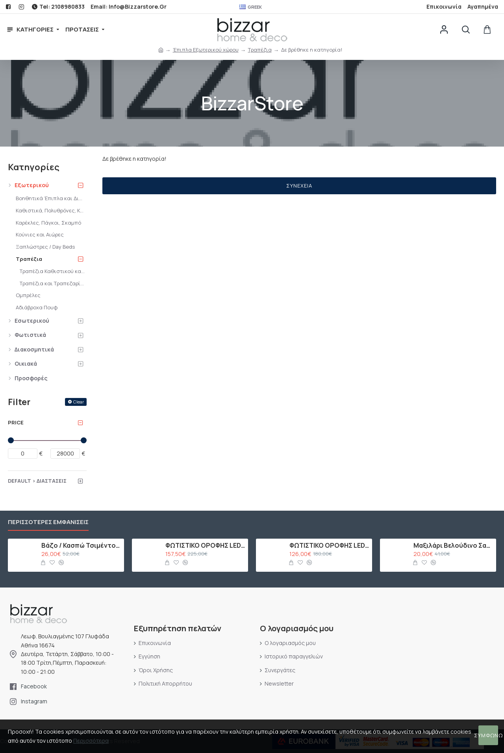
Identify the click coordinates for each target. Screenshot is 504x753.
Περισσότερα (91, 740)
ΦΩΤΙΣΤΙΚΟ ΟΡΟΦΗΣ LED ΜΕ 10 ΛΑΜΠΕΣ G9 (329, 545)
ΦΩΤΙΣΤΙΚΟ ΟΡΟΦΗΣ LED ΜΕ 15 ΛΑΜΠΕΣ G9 (205, 545)
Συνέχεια (299, 185)
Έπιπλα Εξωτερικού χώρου (206, 49)
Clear (78, 402)
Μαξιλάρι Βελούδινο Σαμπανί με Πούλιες (453, 545)
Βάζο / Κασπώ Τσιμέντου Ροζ (81, 545)
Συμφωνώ (488, 735)
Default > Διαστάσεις (37, 480)
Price (16, 422)
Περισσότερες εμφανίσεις (48, 522)
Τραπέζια (260, 49)
